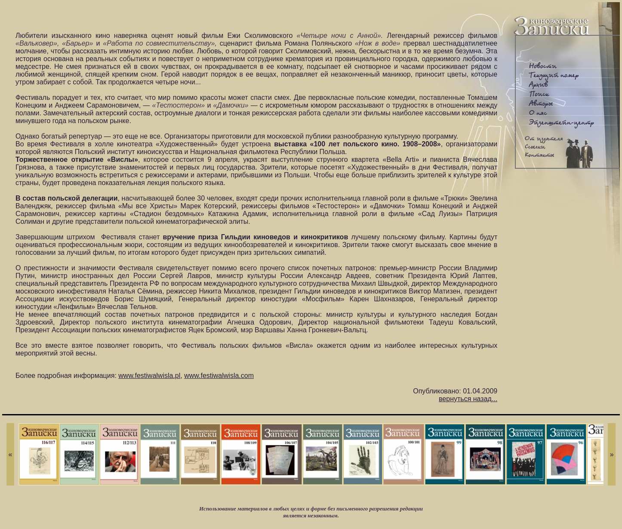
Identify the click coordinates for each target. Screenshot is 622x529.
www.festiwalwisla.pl (149, 375)
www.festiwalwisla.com (219, 375)
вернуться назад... (468, 398)
